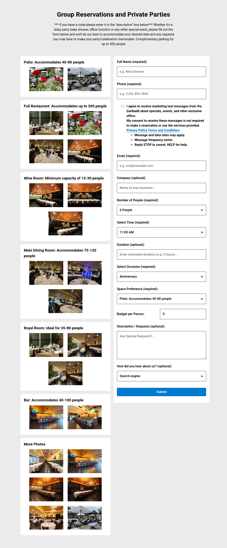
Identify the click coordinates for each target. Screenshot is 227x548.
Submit (161, 392)
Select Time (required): (133, 222)
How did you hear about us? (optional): (144, 366)
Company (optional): (131, 178)
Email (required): (129, 156)
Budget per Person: (131, 314)
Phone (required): (129, 84)
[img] (46, 79)
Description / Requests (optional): (141, 326)
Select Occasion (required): (136, 267)
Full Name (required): (132, 62)
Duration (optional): (131, 245)
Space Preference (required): (137, 289)
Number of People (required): (138, 200)
